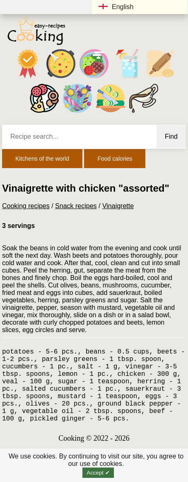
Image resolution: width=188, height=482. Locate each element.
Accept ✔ (98, 473)
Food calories (114, 158)
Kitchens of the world (42, 158)
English (116, 6)
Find (171, 136)
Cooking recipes (26, 205)
